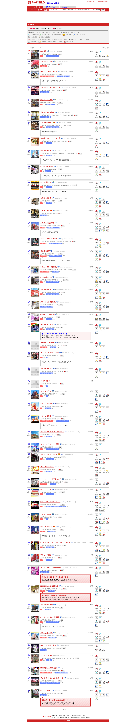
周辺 (60, 54)
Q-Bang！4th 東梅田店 (48, 267)
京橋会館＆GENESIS (47, 342)
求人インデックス (67, 7)
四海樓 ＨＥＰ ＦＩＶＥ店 (50, 138)
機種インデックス (51, 7)
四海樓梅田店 (45, 251)
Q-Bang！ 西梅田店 (47, 314)
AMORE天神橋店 (46, 122)
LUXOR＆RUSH (46, 277)
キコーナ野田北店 (46, 605)
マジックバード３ (46, 527)
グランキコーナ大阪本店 (48, 71)
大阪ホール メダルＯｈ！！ (50, 87)
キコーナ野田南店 (46, 633)
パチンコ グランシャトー (49, 353)
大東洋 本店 (45, 210)
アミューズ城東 (45, 514)
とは (91, 1)
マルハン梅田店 (45, 151)
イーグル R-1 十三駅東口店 (50, 479)
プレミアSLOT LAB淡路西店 (50, 567)
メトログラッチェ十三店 (48, 454)
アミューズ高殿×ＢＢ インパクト (52, 432)
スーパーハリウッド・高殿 (49, 444)
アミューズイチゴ (46, 289)
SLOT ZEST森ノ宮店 (48, 645)
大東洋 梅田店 (45, 198)
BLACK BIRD (45, 690)
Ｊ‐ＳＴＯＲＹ (45, 381)
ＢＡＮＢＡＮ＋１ (46, 368)
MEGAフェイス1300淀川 (48, 668)
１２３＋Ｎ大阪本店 (47, 223)
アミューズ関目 (45, 555)
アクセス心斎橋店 (46, 655)
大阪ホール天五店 (46, 61)
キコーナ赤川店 (45, 416)
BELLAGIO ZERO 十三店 (50, 502)
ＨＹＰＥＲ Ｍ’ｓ (46, 324)
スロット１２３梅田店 (48, 302)
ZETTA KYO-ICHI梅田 (48, 238)
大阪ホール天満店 (46, 100)
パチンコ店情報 (35, 7)
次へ (71, 709)
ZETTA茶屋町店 (46, 182)
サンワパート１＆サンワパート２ (51, 678)
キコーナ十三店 (45, 489)
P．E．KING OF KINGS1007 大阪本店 (55, 542)
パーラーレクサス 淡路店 (49, 617)
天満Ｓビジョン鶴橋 (47, 112)
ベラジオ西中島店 (46, 403)
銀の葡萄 (43, 51)
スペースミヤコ (45, 391)
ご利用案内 (99, 1)
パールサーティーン (47, 467)
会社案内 (106, 1)
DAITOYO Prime (46, 166)
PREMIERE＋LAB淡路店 (49, 586)
